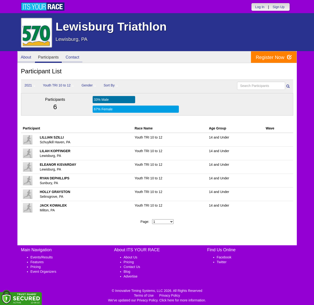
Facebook (224, 257)
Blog (127, 271)
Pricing (36, 267)
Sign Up (279, 7)
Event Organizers (43, 271)
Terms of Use (144, 295)
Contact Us (132, 267)
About (26, 57)
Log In (259, 7)
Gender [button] (88, 85)
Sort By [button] (111, 85)
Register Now (274, 57)
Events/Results (42, 257)
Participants (49, 57)
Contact (75, 57)
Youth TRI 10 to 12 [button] (58, 85)
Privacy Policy (169, 295)
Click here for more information (182, 300)
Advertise (131, 276)
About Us (131, 257)
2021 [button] (30, 85)
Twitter (222, 262)
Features (37, 262)
